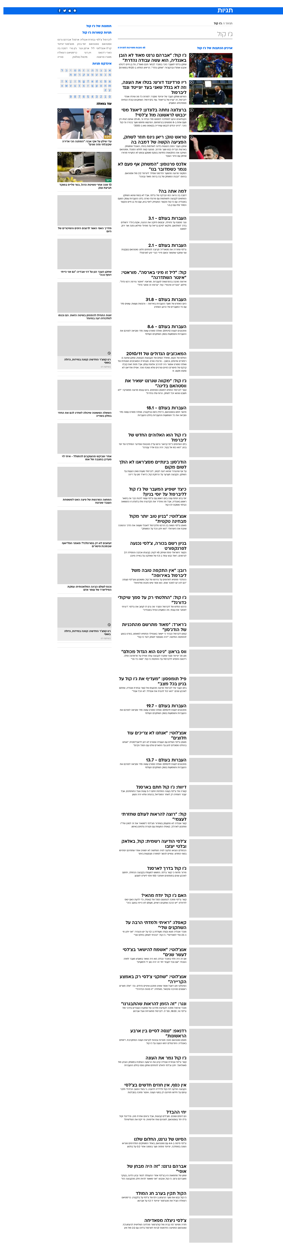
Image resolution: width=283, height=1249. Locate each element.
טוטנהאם (90, 43)
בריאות (139, 3)
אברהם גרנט (61, 39)
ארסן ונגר (80, 48)
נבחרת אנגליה (84, 39)
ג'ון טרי (69, 48)
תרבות (181, 3)
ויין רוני (84, 52)
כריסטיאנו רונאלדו (64, 52)
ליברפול (103, 39)
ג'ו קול (214, 23)
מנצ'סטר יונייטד (62, 43)
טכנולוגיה (113, 3)
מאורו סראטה (100, 56)
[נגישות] (5, 3)
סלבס (170, 3)
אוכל (150, 3)
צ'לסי (96, 39)
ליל (89, 48)
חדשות (205, 3)
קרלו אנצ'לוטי (100, 48)
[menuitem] (203, 4)
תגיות (226, 23)
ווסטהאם (103, 43)
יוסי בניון (78, 43)
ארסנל (72, 39)
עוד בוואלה (100, 103)
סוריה (57, 56)
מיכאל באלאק (76, 56)
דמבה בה (59, 48)
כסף (160, 3)
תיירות (127, 3)
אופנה (100, 3)
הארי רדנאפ (101, 52)
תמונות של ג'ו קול (95, 26)
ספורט (193, 3)
